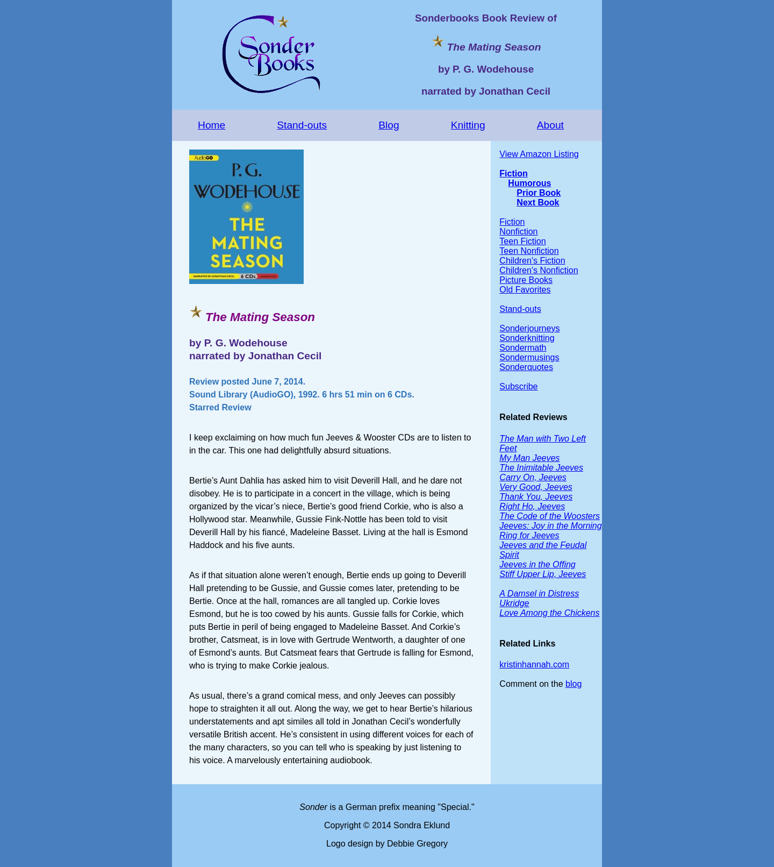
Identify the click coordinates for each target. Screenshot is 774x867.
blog (573, 683)
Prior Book (539, 192)
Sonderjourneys (529, 328)
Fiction (513, 173)
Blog (388, 125)
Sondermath (522, 347)
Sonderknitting (526, 338)
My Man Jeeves (529, 458)
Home (211, 125)
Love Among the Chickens (549, 612)
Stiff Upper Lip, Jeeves (542, 574)
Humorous (529, 183)
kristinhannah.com (534, 664)
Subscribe (518, 386)
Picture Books (526, 280)
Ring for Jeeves (529, 535)
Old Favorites (524, 289)
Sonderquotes (526, 367)
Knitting (468, 125)
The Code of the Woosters (549, 516)
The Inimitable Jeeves (541, 467)
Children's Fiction (532, 260)
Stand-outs (302, 125)
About (550, 125)
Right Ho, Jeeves (532, 506)
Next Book (538, 202)
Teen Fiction (522, 241)
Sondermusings (529, 357)
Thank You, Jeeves (535, 496)
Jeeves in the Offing (537, 564)
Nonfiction (518, 231)
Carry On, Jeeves (532, 477)
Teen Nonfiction (528, 250)
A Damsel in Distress (539, 593)
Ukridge (514, 603)
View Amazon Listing (538, 154)
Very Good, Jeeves (535, 487)
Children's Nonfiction (538, 270)
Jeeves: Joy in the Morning (550, 525)
